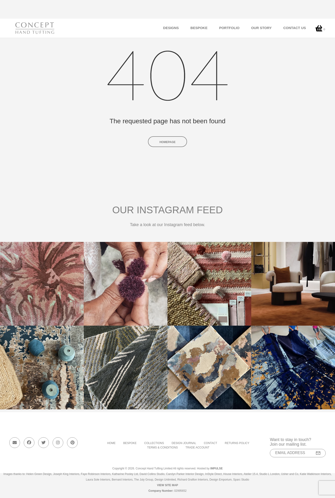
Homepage (167, 142)
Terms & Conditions (162, 447)
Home (111, 443)
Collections (154, 443)
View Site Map (167, 485)
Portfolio (229, 28)
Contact (210, 443)
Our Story (261, 28)
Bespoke (199, 28)
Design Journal (184, 443)
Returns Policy (237, 443)
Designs (171, 28)
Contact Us (294, 28)
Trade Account (197, 447)
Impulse (216, 468)
